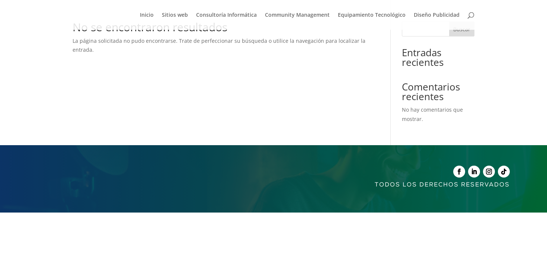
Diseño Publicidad (437, 15)
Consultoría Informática (226, 15)
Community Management (297, 15)
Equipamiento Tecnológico (372, 15)
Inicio (147, 15)
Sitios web (175, 15)
